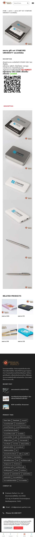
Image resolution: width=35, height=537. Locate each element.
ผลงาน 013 (21, 341)
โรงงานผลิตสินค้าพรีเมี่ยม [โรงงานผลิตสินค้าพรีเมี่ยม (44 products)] (10, 480)
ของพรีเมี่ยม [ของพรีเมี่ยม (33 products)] (21, 434)
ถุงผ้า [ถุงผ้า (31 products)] (16, 437)
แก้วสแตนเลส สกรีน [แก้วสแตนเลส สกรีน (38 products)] (9, 467)
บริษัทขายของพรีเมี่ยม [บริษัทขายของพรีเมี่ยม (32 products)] (25, 437)
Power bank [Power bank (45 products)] (7, 420)
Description (8, 106)
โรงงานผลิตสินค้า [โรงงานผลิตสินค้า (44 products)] (17, 477)
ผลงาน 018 (5, 341)
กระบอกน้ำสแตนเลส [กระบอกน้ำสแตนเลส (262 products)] (9, 427)
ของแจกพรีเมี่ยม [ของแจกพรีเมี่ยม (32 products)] (8, 437)
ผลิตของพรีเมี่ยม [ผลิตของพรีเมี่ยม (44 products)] (25, 444)
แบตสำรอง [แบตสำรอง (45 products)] (23, 470)
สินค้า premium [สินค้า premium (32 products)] (8, 457)
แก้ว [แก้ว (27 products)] (17, 460)
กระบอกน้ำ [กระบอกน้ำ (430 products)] (24, 420)
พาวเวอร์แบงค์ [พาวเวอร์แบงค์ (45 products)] (19, 447)
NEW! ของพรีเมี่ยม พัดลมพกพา (20, 405)
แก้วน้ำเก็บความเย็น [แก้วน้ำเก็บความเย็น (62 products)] (25, 460)
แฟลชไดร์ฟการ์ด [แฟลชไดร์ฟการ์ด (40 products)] (16, 474)
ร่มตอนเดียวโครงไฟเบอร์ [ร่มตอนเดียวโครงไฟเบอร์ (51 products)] (10, 454)
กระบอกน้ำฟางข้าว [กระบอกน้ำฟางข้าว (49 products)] (20, 424)
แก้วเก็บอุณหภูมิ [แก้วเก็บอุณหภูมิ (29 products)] (8, 470)
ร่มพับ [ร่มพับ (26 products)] (20, 454)
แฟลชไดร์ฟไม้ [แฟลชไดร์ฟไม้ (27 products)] (7, 477)
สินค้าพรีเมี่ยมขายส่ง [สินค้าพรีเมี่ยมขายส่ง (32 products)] (9, 460)
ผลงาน (10, 11)
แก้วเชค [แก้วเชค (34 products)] (16, 470)
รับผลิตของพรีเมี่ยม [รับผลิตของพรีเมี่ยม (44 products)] (9, 450)
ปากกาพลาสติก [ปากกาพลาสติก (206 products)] (23, 440)
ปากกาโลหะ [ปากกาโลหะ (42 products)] (15, 444)
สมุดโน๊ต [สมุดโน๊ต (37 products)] (26, 454)
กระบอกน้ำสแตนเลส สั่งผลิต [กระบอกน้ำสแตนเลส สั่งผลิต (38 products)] (11, 430)
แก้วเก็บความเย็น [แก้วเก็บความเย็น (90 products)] (20, 467)
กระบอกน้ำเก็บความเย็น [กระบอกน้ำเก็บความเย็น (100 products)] (9, 434)
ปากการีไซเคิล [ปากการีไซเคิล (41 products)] (7, 444)
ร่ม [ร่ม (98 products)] (16, 450)
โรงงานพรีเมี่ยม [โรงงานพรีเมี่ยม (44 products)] (23, 480)
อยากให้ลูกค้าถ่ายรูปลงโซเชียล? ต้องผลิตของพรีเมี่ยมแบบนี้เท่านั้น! (21, 397)
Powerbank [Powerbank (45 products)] (16, 420)
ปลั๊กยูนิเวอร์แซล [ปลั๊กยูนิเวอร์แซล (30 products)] (8, 440)
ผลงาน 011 (21, 316)
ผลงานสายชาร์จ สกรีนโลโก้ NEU (20, 389)
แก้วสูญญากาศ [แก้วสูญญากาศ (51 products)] (7, 464)
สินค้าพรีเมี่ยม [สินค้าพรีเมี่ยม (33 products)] (17, 457)
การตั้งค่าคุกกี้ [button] (8, 528)
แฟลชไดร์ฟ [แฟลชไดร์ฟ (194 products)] (6, 474)
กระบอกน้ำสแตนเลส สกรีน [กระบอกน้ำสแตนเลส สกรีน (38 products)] (22, 427)
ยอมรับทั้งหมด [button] (18, 528)
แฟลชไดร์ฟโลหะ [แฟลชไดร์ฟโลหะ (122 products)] (27, 474)
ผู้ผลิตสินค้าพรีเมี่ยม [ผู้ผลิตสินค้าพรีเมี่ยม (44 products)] (8, 447)
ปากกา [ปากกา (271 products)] (15, 440)
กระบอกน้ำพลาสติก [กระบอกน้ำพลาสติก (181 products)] (8, 424)
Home (4, 11)
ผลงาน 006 (5, 316)
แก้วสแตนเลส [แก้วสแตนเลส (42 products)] (17, 464)
